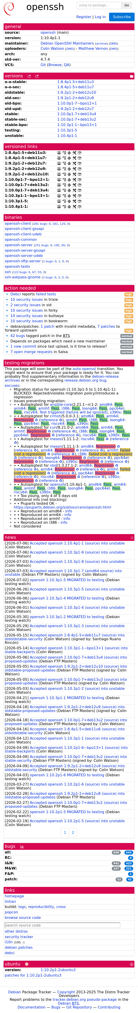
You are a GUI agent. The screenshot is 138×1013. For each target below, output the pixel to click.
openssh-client (18, 223)
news (10, 537)
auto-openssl (84, 369)
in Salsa (69, 352)
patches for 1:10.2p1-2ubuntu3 (33, 975)
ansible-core (61, 404)
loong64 (89, 408)
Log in (100, 16)
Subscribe (122, 17)
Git (43, 65)
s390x (115, 412)
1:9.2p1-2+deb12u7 (75, 109)
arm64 (20, 408)
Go (127, 5)
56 (63, 245)
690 (116, 852)
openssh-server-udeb (24, 255)
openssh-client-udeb (23, 234)
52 (119, 879)
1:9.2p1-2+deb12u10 (76, 92)
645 (129, 852)
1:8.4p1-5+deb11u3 (75, 82)
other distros (16, 931)
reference (49, 420)
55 (39, 272)
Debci (15, 294)
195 (56, 245)
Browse (55, 65)
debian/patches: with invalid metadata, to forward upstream (69, 328)
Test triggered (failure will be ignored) (74, 412)
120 (62, 223)
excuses (12, 385)
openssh (48, 32)
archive (101, 43)
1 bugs (48, 261)
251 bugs (41, 245)
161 (55, 223)
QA (66, 65)
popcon (11, 912)
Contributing (109, 1007)
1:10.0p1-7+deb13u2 (76, 119)
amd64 (106, 404)
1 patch (47, 326)
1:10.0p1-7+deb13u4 (76, 114)
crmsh (55, 416)
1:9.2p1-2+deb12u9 (75, 98)
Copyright (66, 992)
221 (129, 868)
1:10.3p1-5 (67, 130)
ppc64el (116, 408)
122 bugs (20, 272)
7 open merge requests (31, 352)
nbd (53, 465)
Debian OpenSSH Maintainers (67, 43)
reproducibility (41, 907)
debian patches (19, 947)
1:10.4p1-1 (67, 136)
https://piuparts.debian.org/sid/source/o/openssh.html (62, 507)
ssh (8, 272)
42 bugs (17, 336)
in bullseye (69, 316)
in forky (69, 311)
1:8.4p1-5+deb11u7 (75, 87)
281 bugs (40, 223)
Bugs (55, 1007)
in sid (69, 305)
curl (53, 427)
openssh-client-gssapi (24, 229)
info (68, 511)
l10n (9, 942)
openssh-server (19, 245)
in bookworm (69, 321)
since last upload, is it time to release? (69, 347)
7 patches (106, 326)
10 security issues (26, 299)
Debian (14, 992)
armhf (43, 408)
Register (83, 16)
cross (61, 907)
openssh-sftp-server (23, 261)
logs (22, 907)
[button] (7, 294)
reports (69, 294)
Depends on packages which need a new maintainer (69, 341)
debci (9, 953)
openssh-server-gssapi (25, 250)
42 (130, 879)
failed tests (46, 294)
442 (116, 863)
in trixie (69, 300)
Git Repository (79, 1007)
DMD (113, 43)
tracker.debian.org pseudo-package (85, 999)
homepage (14, 896)
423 (129, 863)
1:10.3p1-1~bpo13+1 (77, 125)
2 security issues (25, 305)
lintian (10, 901)
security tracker (19, 937)
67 (34, 272)
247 (116, 868)
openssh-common (21, 239)
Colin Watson (52, 48)
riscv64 (30, 412)
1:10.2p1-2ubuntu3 (58, 970)
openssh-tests (17, 266)
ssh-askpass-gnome (22, 277)
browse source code (23, 917)
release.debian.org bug (85, 380)
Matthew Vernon (93, 48)
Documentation (31, 1007)
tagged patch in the (69, 336)
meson (56, 439)
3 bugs (47, 277)
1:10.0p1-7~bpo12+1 (77, 103)
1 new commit (23, 346)
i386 (65, 408)
